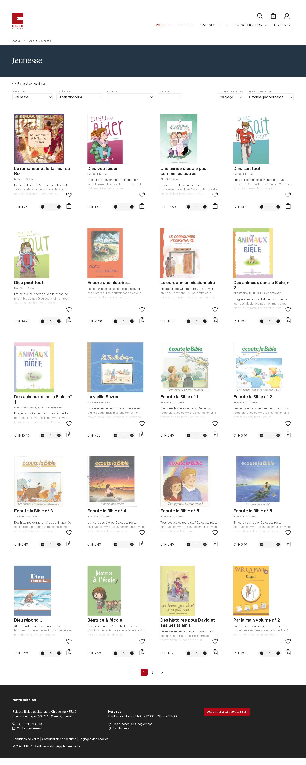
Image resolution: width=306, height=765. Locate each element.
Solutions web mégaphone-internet (58, 753)
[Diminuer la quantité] (41, 208)
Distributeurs (120, 735)
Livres (159, 29)
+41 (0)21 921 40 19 (30, 731)
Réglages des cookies (94, 746)
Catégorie (63, 91)
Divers (280, 29)
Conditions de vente (26, 746)
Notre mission (24, 707)
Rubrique (18, 91)
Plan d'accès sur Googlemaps (132, 731)
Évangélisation (248, 29)
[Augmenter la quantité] (58, 208)
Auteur (112, 91)
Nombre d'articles (230, 91)
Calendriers (211, 29)
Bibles (183, 29)
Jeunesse (45, 40)
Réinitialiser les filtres (31, 83)
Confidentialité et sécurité (59, 746)
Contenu (164, 91)
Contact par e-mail (29, 735)
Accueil (17, 40)
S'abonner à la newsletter (226, 719)
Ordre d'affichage (259, 91)
